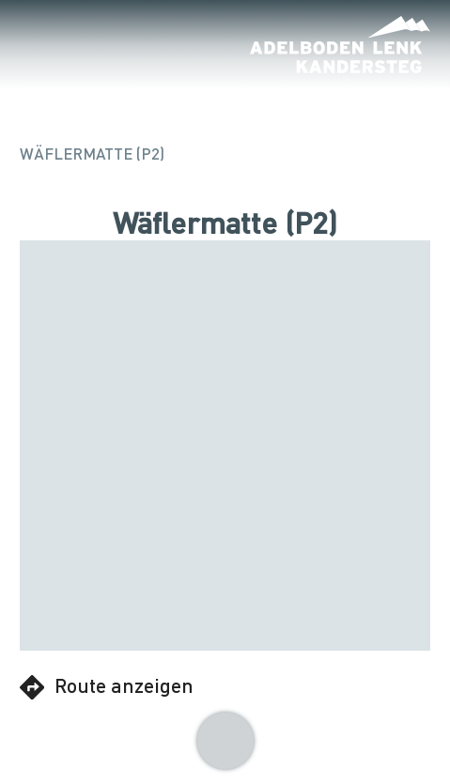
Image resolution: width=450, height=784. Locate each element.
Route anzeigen (107, 686)
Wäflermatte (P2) (92, 153)
